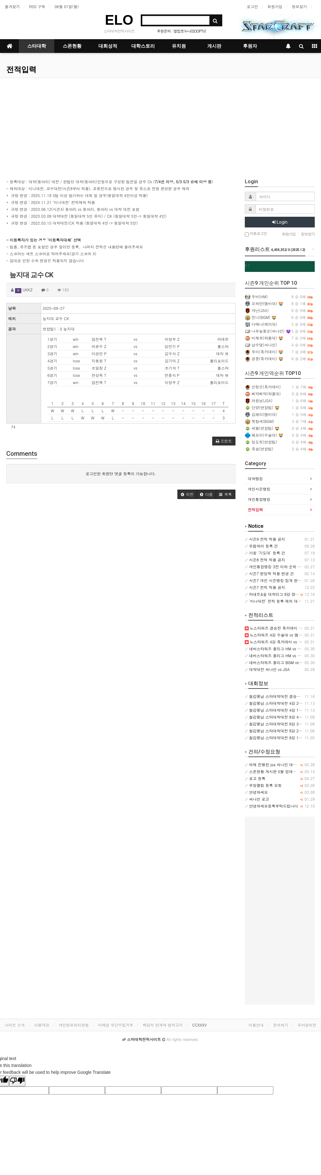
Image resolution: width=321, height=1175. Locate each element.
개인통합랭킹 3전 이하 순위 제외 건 (277, 566)
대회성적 (107, 46)
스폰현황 (72, 46)
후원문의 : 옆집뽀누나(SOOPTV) (181, 31)
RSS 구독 (37, 6)
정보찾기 (299, 6)
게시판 (214, 46)
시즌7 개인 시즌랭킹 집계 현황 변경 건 (280, 580)
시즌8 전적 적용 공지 (265, 559)
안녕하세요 (256, 792)
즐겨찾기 (12, 6)
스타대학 (36, 46)
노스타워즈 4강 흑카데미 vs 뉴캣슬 (277, 641)
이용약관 (41, 1024)
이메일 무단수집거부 (115, 1024)
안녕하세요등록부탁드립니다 (271, 805)
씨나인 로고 (257, 799)
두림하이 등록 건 (261, 546)
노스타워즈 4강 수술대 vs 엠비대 (275, 634)
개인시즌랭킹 (259, 488)
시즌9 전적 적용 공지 (265, 539)
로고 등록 (255, 778)
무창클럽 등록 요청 (263, 785)
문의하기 (280, 1024)
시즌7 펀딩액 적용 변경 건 (269, 573)
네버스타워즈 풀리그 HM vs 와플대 (277, 655)
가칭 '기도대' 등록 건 (265, 552)
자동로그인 (256, 234)
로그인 (252, 6)
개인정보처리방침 (74, 1024)
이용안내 (256, 1024)
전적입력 (21, 69)
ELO (119, 20)
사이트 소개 (15, 1024)
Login (279, 222)
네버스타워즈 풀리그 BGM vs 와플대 (278, 662)
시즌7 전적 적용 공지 (265, 587)
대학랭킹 (255, 478)
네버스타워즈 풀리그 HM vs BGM (275, 648)
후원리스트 (275, 249)
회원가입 (274, 6)
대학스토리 (143, 46)
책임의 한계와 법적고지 (163, 1024)
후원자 (250, 46)
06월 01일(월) (67, 6)
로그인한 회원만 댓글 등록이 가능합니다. (121, 473)
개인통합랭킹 (259, 499)
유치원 (179, 46)
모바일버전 (306, 1024)
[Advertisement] (160, 125)
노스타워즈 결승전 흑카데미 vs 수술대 (280, 628)
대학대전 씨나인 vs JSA (267, 669)
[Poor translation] (17, 1081)
